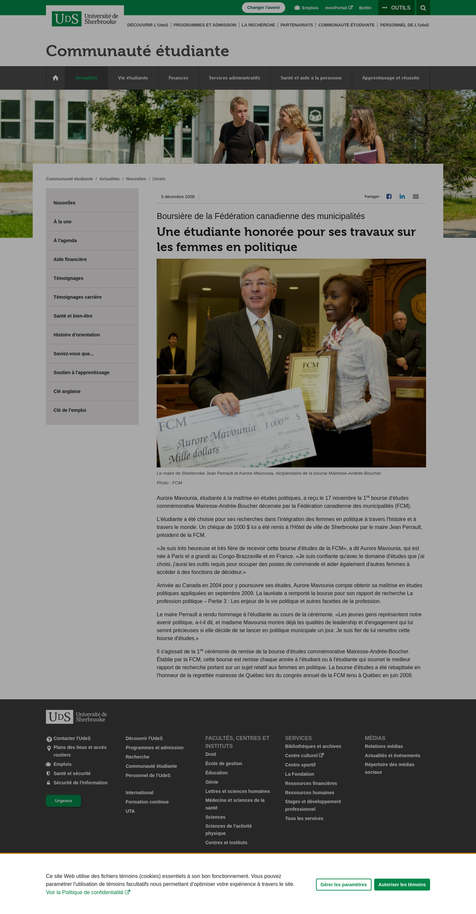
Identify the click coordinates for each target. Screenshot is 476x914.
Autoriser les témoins (402, 904)
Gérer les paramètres (344, 904)
